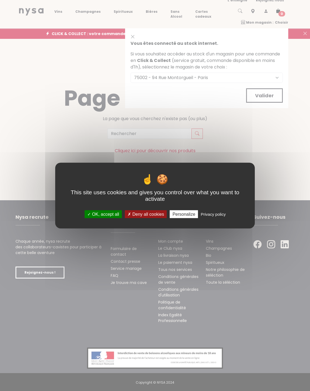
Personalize (183, 214)
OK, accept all (103, 214)
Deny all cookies (146, 214)
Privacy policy (213, 214)
